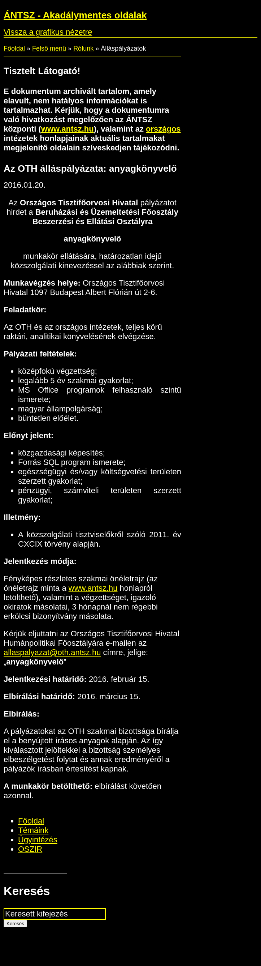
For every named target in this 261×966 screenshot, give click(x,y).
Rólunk (83, 48)
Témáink (33, 830)
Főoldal (14, 48)
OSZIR (30, 849)
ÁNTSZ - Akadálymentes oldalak (75, 15)
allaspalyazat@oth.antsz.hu (52, 652)
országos (163, 128)
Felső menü (49, 48)
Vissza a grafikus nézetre (48, 32)
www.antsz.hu (67, 128)
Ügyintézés (37, 839)
